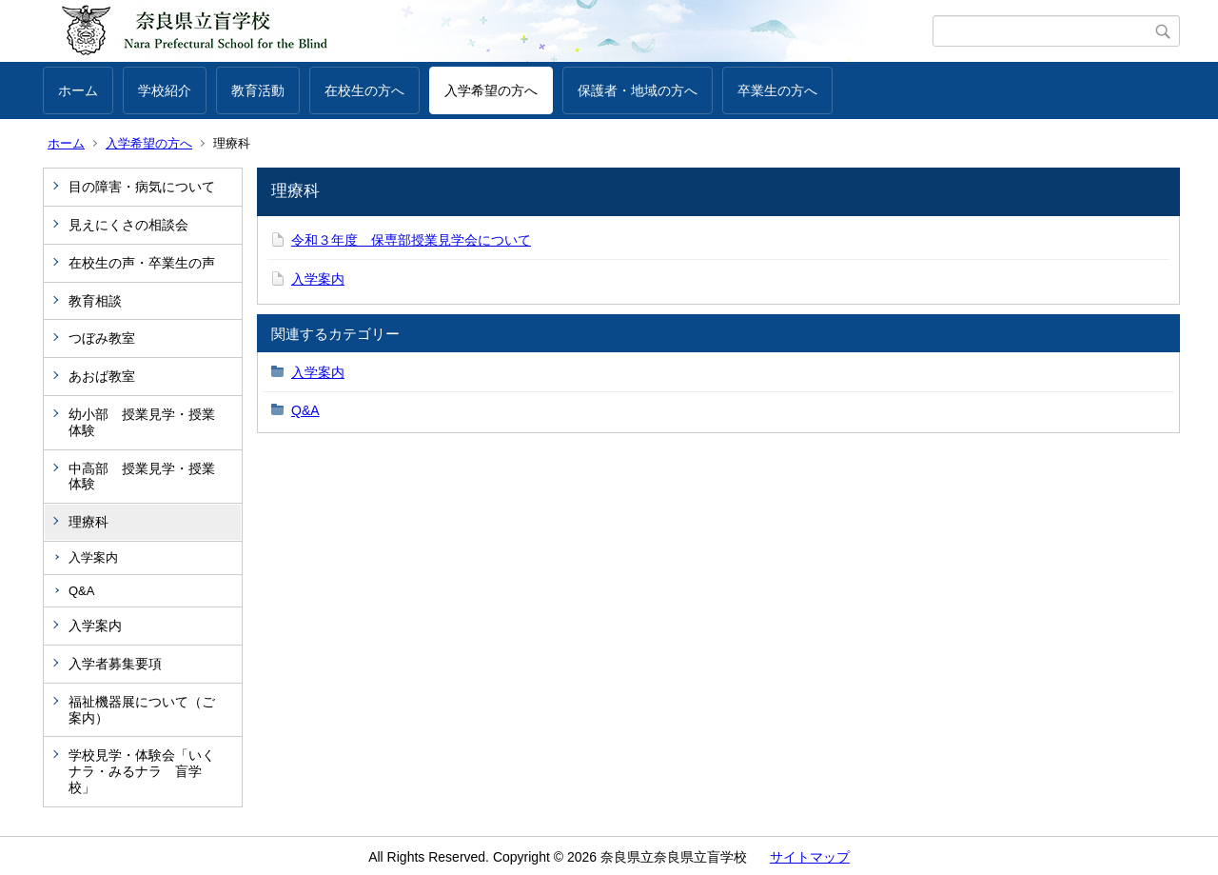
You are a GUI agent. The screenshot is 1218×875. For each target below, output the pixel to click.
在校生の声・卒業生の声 (142, 262)
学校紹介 (164, 90)
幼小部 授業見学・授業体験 (142, 422)
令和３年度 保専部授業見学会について (411, 240)
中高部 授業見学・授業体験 (142, 476)
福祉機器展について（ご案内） (142, 710)
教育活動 (258, 90)
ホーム (78, 90)
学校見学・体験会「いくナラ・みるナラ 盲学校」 (142, 771)
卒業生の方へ (777, 90)
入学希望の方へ (491, 90)
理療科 (88, 521)
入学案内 (93, 557)
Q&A (81, 591)
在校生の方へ (364, 90)
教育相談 (95, 300)
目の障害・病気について (142, 186)
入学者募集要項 (115, 663)
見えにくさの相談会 (128, 224)
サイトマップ (810, 857)
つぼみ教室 (102, 338)
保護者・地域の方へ (637, 90)
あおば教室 (102, 376)
